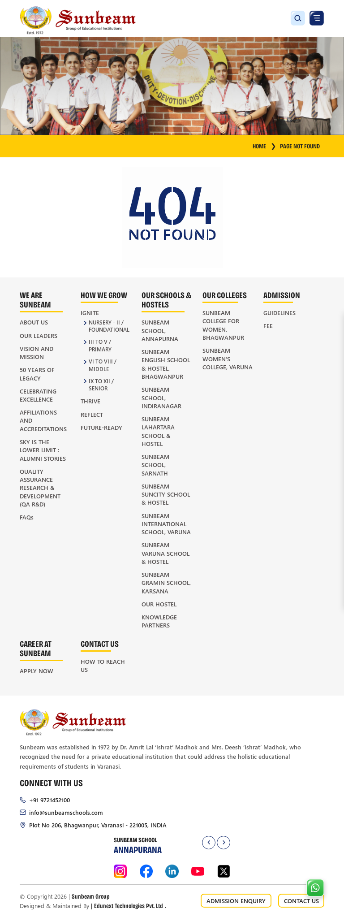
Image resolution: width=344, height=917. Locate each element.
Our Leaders (38, 335)
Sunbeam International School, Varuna (166, 524)
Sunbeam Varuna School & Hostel (165, 553)
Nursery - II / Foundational (109, 326)
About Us (34, 322)
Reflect (92, 414)
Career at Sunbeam (36, 648)
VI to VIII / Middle (102, 365)
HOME (264, 146)
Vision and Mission (36, 352)
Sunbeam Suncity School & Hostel (166, 494)
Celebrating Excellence (38, 395)
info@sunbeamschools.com (66, 812)
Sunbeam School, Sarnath (155, 465)
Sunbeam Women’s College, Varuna (227, 358)
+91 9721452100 (49, 800)
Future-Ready (101, 427)
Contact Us (100, 643)
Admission (281, 295)
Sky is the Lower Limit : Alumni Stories (43, 450)
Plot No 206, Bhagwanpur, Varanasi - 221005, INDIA (98, 825)
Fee (268, 325)
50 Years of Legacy (37, 373)
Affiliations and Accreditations (43, 420)
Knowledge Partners (159, 621)
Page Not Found (300, 146)
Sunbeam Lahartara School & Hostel (158, 431)
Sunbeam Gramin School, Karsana (166, 583)
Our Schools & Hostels (166, 299)
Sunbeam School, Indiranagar (161, 397)
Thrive (90, 401)
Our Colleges (224, 295)
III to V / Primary (100, 345)
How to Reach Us (103, 665)
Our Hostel (159, 604)
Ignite (90, 312)
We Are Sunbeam (35, 299)
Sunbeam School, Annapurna (160, 330)
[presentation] (208, 842)
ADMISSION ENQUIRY (236, 900)
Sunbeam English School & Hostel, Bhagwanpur (166, 364)
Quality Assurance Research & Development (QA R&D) (40, 487)
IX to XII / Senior (101, 385)
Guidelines (279, 312)
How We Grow (104, 295)
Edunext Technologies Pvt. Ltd (128, 905)
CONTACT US (301, 900)
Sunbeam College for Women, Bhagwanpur (223, 325)
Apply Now (36, 671)
